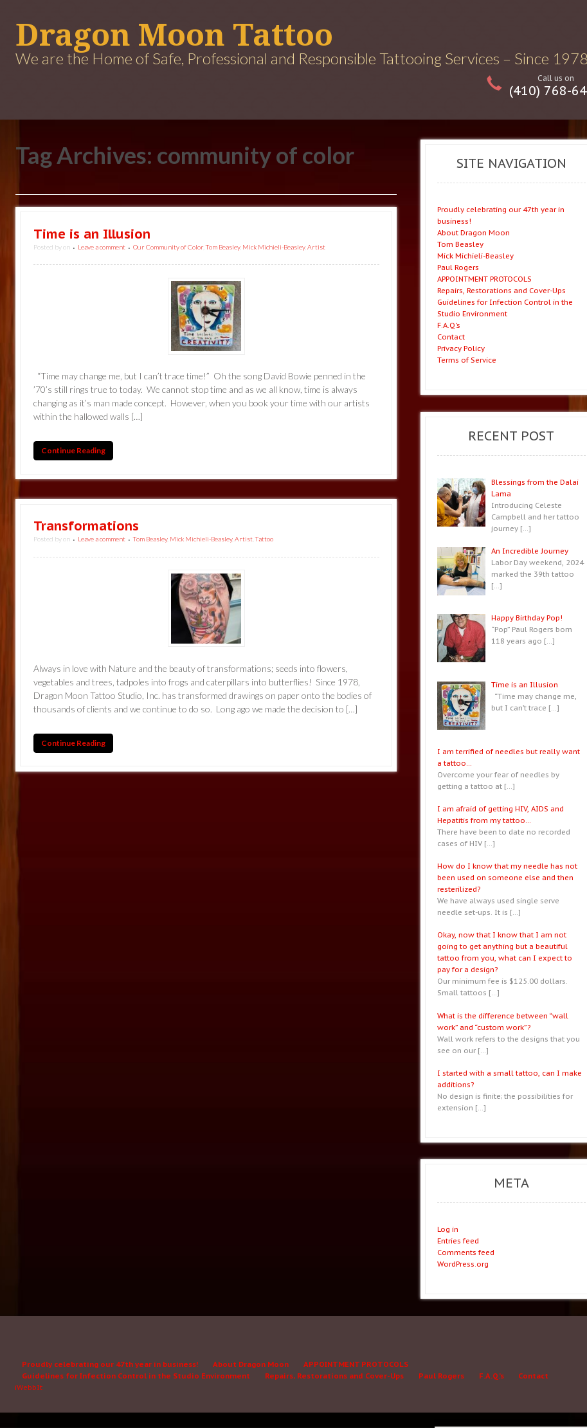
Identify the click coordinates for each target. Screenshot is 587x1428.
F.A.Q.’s (448, 325)
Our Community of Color (168, 247)
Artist (316, 247)
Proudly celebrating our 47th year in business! (110, 1364)
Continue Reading (73, 451)
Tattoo (264, 539)
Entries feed (458, 1240)
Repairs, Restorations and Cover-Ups (501, 290)
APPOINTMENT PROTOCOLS (484, 279)
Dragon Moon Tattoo (174, 35)
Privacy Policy (461, 348)
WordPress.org (463, 1264)
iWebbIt (28, 1387)
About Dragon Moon (473, 232)
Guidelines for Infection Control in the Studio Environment (136, 1375)
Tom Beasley (223, 247)
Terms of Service (466, 360)
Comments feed (465, 1252)
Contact (451, 336)
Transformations (86, 526)
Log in (447, 1229)
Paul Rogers (458, 267)
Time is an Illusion (91, 234)
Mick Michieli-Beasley (273, 247)
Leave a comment (101, 247)
